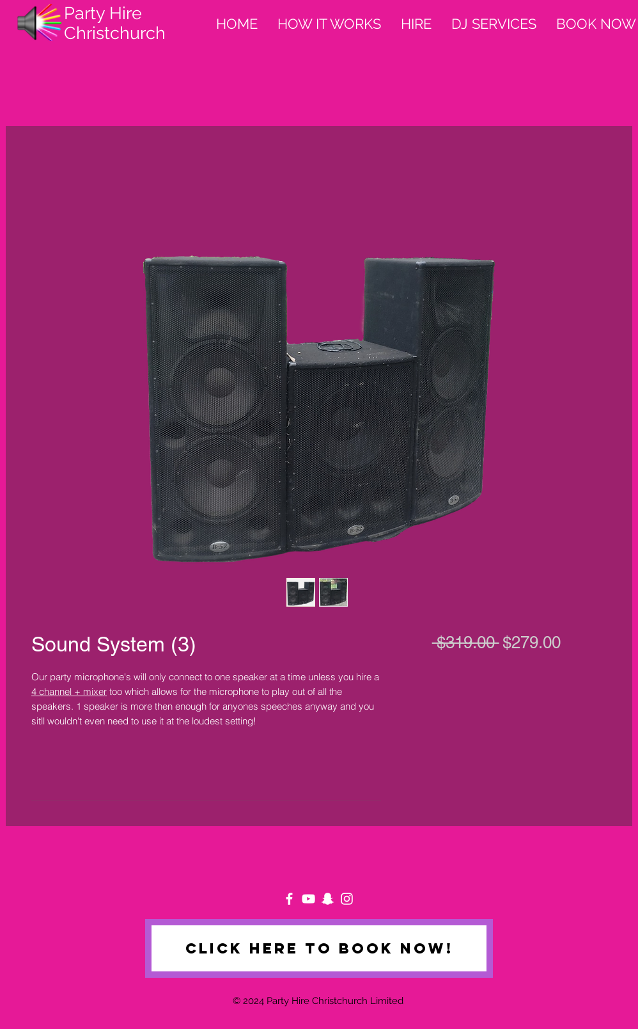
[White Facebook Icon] (289, 899)
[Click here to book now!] (319, 948)
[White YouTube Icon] (308, 899)
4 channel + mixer (69, 691)
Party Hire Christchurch (115, 23)
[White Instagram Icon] (347, 899)
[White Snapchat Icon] (328, 899)
